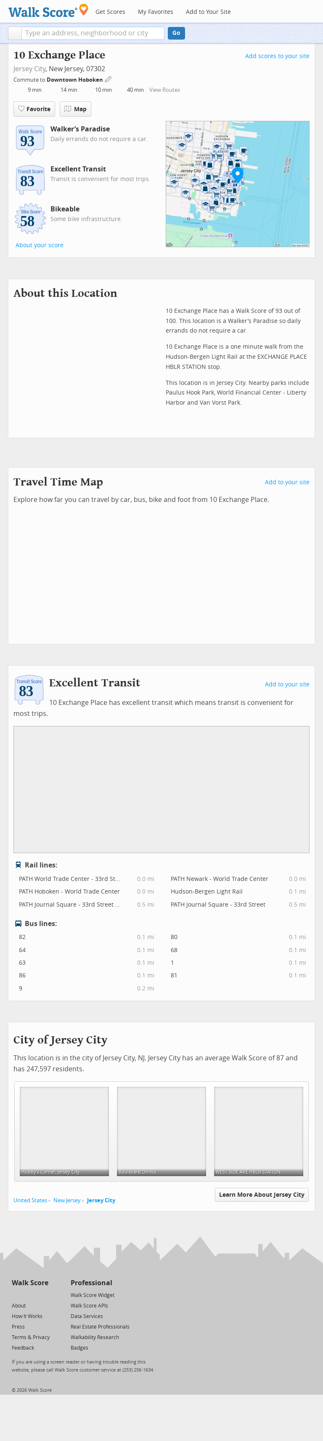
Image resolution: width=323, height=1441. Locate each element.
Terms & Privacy (31, 1337)
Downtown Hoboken (75, 80)
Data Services (87, 1316)
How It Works (27, 1316)
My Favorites (155, 12)
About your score (40, 245)
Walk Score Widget (92, 1295)
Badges (79, 1348)
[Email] (43, 1295)
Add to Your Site (208, 12)
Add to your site (287, 482)
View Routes (164, 90)
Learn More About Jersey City (261, 1194)
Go (176, 33)
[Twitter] (16, 1295)
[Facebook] (29, 1295)
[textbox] (93, 33)
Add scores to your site (277, 56)
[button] (15, 33)
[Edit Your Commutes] (108, 79)
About (19, 1306)
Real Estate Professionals (100, 1327)
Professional (91, 1283)
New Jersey (67, 1200)
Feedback (23, 1348)
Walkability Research (95, 1337)
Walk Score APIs (89, 1306)
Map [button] (75, 109)
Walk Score (30, 1283)
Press (18, 1327)
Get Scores (110, 12)
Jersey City (29, 69)
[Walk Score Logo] (48, 10)
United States (30, 1200)
